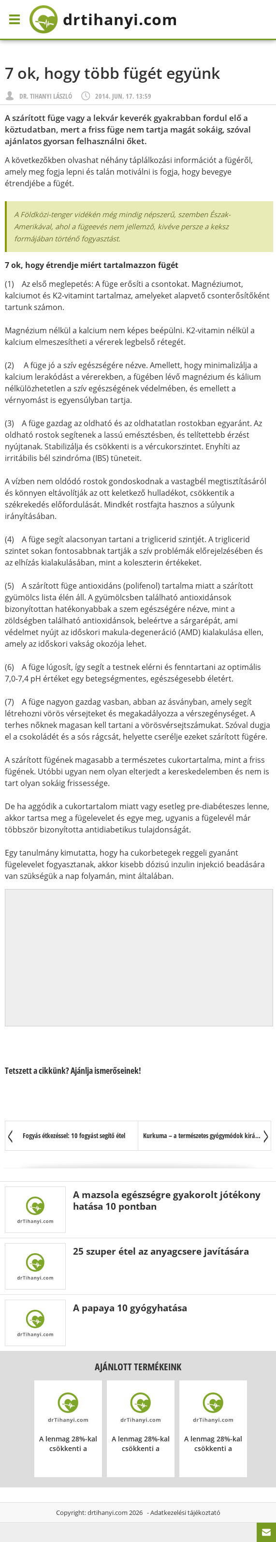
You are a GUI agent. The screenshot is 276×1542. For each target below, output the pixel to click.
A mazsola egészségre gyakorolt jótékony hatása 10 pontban (167, 1200)
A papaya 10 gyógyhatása (130, 1308)
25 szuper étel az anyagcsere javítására (161, 1251)
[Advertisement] (139, 957)
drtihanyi (103, 19)
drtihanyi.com (107, 1512)
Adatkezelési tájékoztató (185, 1512)
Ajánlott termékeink (138, 1366)
